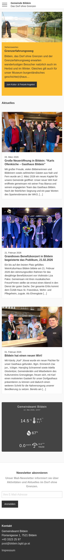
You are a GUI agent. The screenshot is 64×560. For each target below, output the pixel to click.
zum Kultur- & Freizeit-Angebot (21, 84)
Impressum (8, 550)
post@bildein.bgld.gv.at (16, 543)
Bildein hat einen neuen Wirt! (23, 355)
